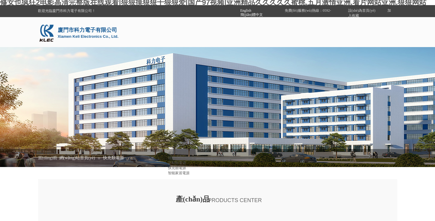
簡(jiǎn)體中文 (251, 15)
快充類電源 (113, 158)
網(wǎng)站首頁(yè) (77, 158)
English (245, 10)
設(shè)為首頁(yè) (361, 10)
